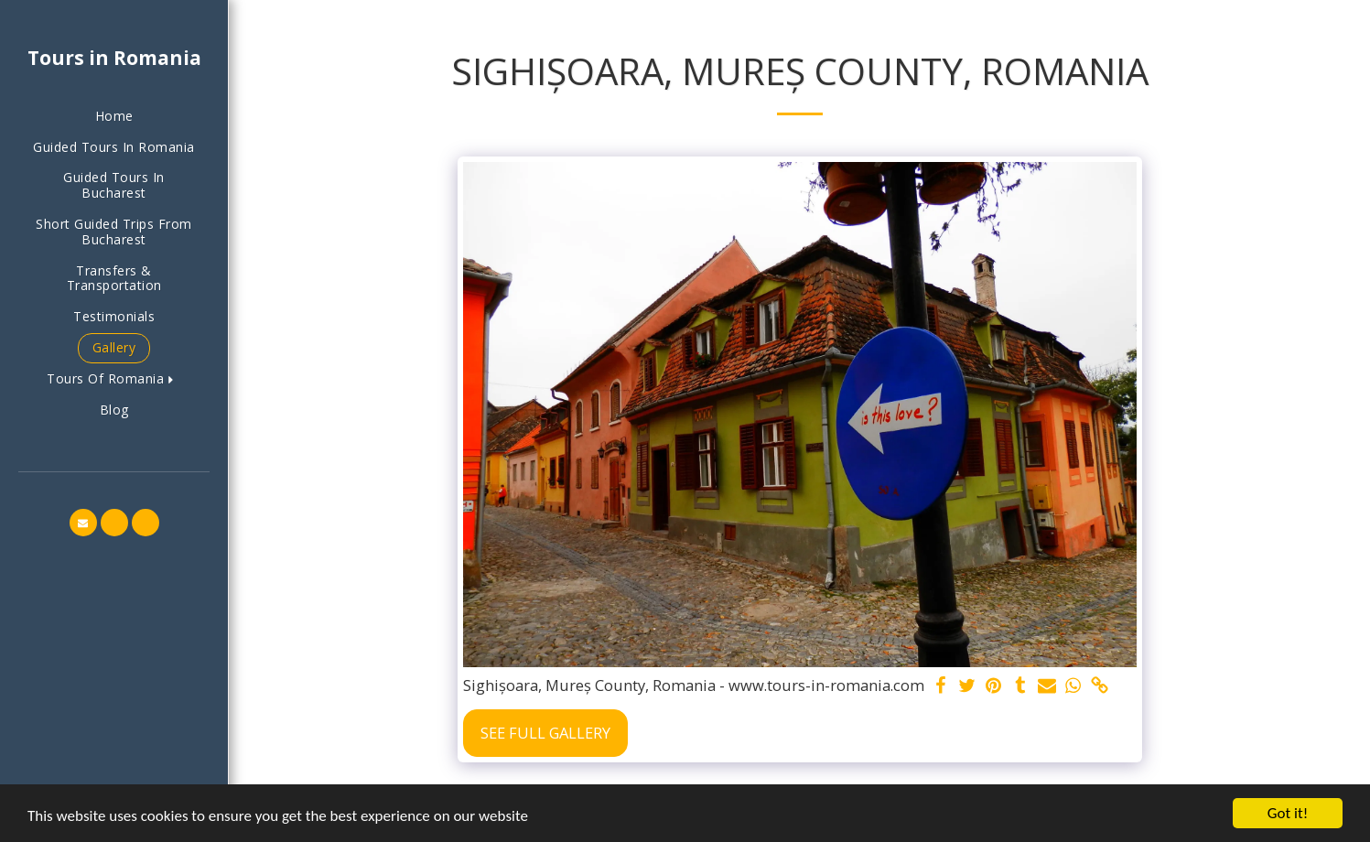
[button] (114, 379)
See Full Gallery (545, 732)
